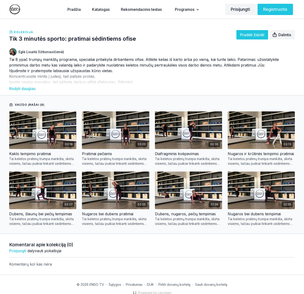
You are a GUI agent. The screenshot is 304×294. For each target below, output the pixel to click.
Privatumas (134, 278)
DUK (150, 278)
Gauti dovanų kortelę (211, 278)
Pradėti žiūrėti (252, 34)
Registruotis (275, 9)
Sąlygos (115, 278)
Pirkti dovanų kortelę (174, 278)
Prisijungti (240, 9)
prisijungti (17, 244)
